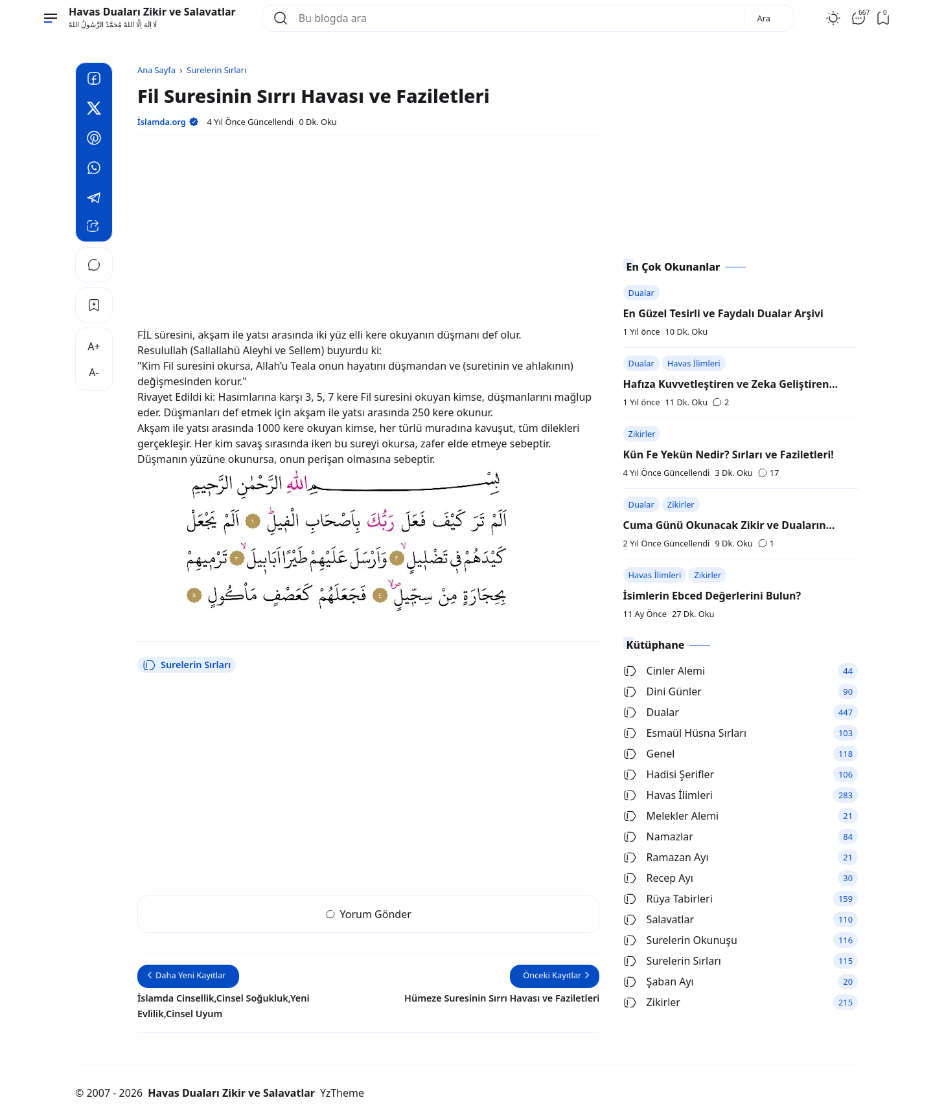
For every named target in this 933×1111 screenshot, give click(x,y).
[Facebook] (94, 80)
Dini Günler (662, 691)
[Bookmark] (93, 304)
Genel (649, 753)
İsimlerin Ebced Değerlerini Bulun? (712, 596)
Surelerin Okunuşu (680, 940)
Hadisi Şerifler (669, 774)
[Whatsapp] (94, 169)
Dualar (641, 292)
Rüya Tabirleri (668, 899)
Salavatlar (658, 919)
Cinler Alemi (664, 671)
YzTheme (342, 1093)
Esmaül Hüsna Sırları (684, 733)
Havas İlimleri (693, 363)
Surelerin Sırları (187, 664)
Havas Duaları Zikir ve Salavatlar (152, 12)
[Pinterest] (94, 140)
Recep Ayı (658, 878)
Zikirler (642, 434)
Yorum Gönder (368, 914)
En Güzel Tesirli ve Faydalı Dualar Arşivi (723, 313)
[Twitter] (94, 110)
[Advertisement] (368, 236)
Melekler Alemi (671, 816)
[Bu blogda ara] (516, 18)
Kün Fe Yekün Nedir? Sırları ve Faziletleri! (728, 454)
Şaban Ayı (658, 981)
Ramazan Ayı (666, 857)
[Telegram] (94, 199)
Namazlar (658, 836)
